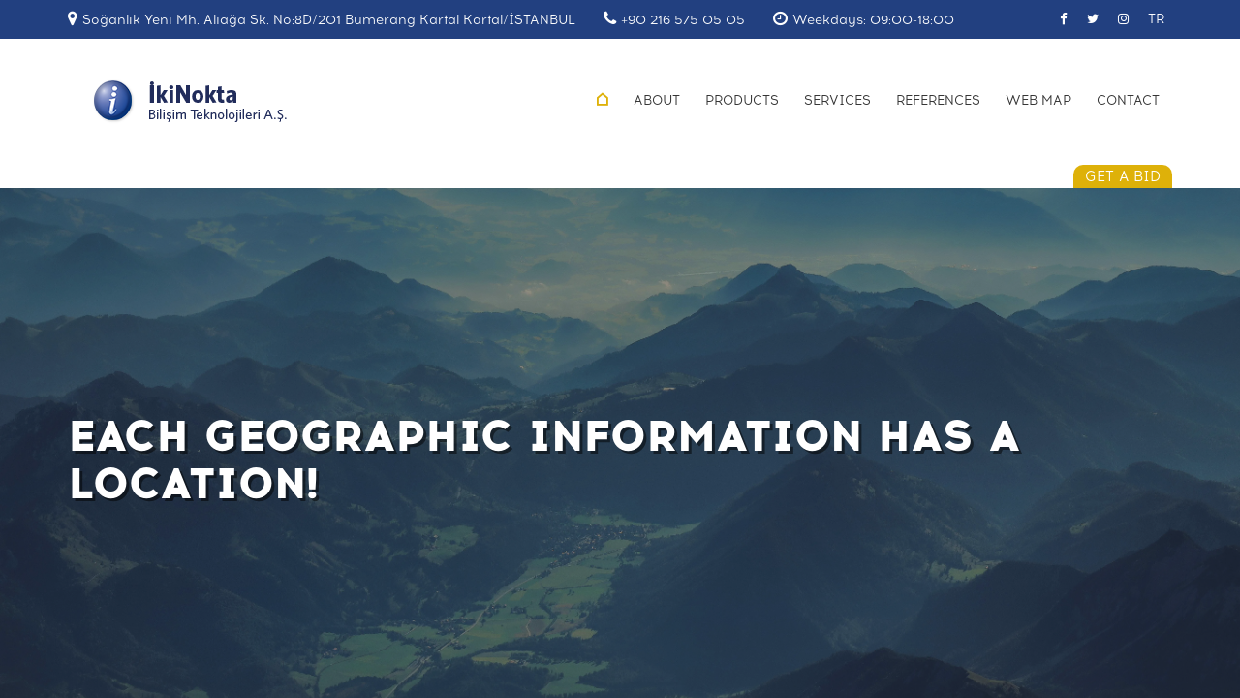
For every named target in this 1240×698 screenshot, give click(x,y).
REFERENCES (938, 100)
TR (1156, 18)
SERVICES (837, 100)
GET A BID (1123, 176)
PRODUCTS (742, 100)
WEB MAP (1038, 100)
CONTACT (1128, 100)
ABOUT (657, 100)
